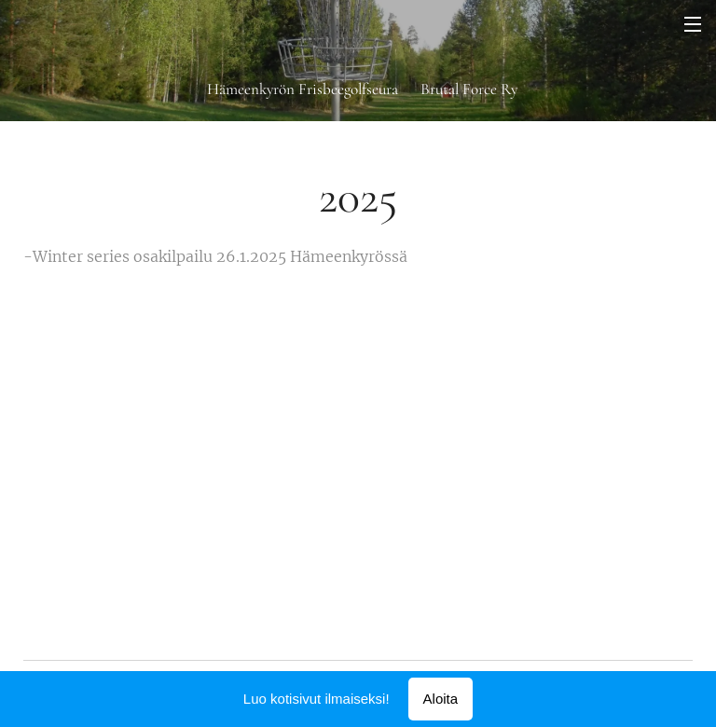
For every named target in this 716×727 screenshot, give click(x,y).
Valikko (692, 24)
